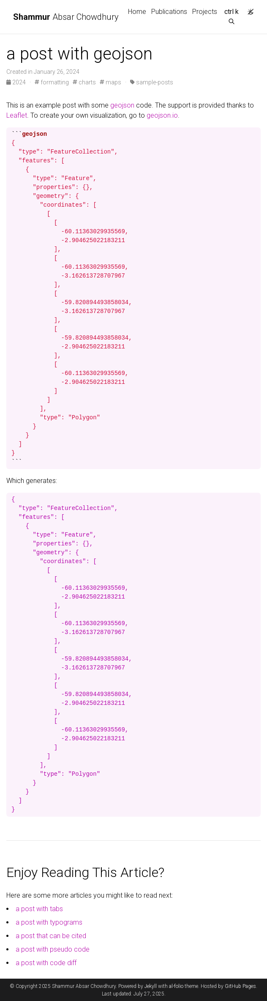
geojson (122, 105)
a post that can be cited (51, 936)
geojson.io (162, 115)
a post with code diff (46, 963)
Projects (204, 12)
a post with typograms (49, 922)
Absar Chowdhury (66, 17)
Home (137, 12)
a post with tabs (39, 909)
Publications (169, 12)
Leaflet (16, 115)
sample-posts (151, 82)
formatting (52, 82)
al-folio (176, 986)
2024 (16, 82)
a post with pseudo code (53, 949)
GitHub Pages (240, 986)
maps (110, 82)
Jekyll (150, 986)
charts (84, 82)
